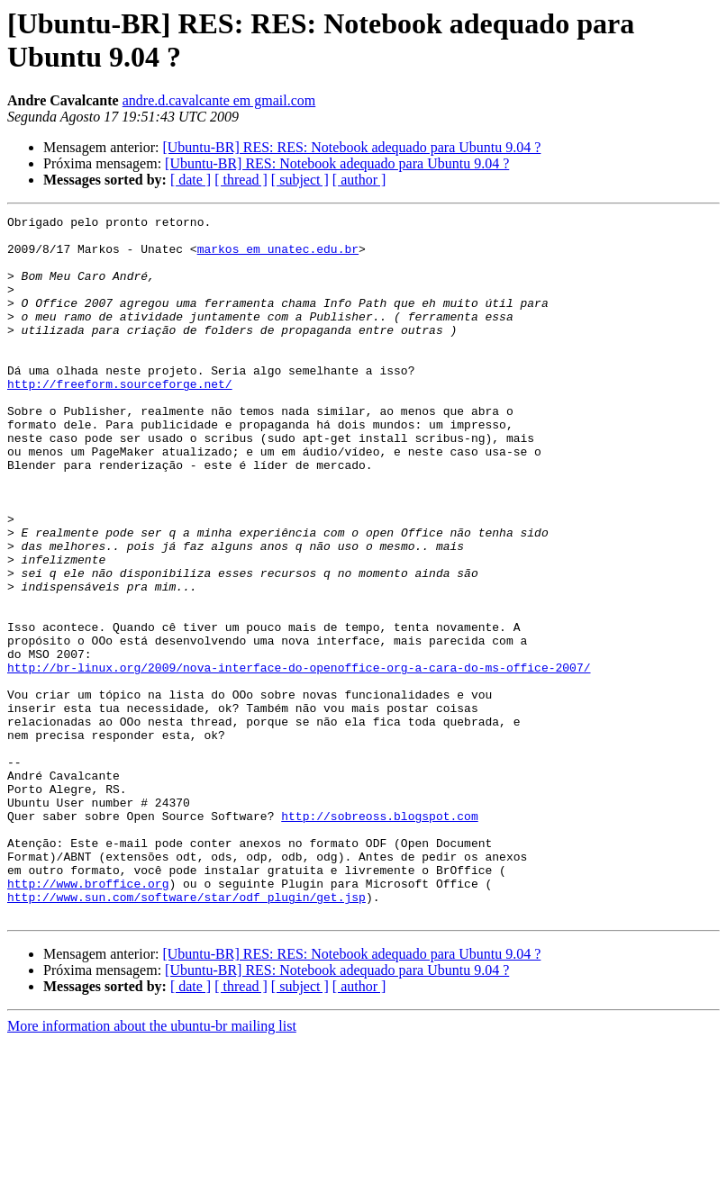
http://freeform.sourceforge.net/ (119, 419)
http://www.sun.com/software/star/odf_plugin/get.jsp (186, 1034)
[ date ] (190, 179)
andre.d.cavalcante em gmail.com (219, 100)
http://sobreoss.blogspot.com (379, 937)
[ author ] (359, 179)
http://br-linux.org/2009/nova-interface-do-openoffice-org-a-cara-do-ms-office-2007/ (298, 759)
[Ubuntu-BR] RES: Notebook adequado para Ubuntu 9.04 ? (337, 163)
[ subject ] (300, 179)
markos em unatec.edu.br (278, 256)
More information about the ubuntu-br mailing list (151, 1166)
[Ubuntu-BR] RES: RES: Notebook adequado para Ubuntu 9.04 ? (351, 147)
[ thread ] (241, 179)
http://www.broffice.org (87, 1018)
